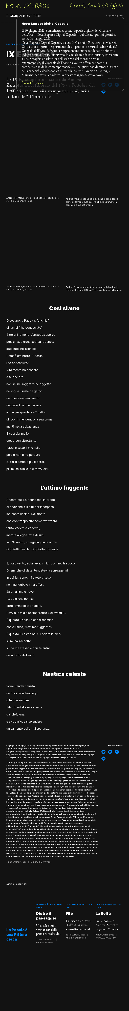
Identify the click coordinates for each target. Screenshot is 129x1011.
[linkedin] (103, 91)
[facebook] (117, 752)
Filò (69, 913)
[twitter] (110, 752)
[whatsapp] (103, 752)
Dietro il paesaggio (46, 915)
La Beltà (103, 913)
